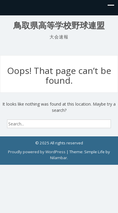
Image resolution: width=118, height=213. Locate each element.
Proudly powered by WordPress (37, 151)
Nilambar (58, 157)
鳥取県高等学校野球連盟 (59, 25)
